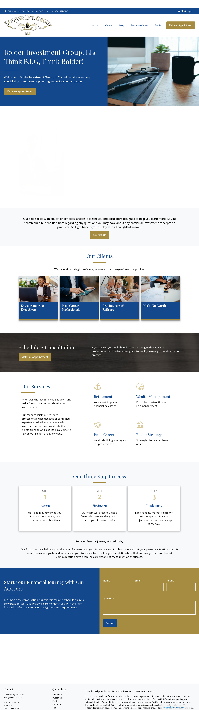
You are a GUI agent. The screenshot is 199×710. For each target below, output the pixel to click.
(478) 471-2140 (59, 3)
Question (108, 590)
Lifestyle (56, 706)
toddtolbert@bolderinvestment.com (20, 704)
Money (55, 702)
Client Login (185, 3)
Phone (170, 572)
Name (106, 572)
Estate (55, 692)
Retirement (57, 686)
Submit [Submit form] (110, 615)
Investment (57, 689)
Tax (54, 699)
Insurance (56, 696)
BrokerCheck (148, 683)
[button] (95, 17)
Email (138, 572)
